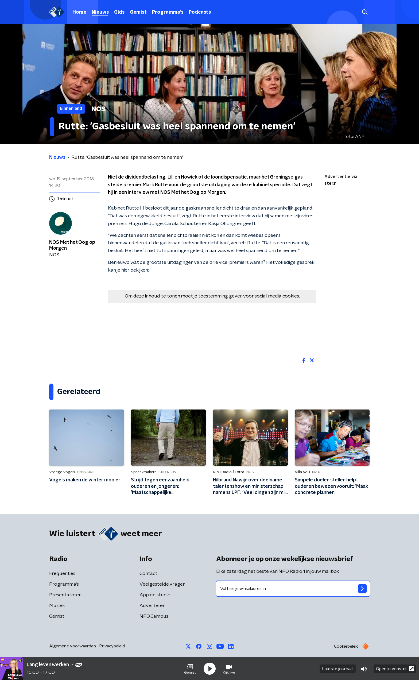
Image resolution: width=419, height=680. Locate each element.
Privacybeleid (112, 646)
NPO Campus (153, 616)
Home (79, 12)
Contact (148, 573)
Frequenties (62, 573)
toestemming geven (220, 296)
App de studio (154, 595)
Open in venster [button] (395, 668)
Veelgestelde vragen (162, 584)
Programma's (167, 12)
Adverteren (152, 605)
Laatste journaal (337, 669)
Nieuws (100, 12)
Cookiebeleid (346, 646)
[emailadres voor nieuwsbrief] (293, 588)
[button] (190, 668)
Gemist (138, 12)
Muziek (57, 605)
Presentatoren (65, 595)
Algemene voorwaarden (72, 646)
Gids (119, 12)
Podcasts (200, 12)
